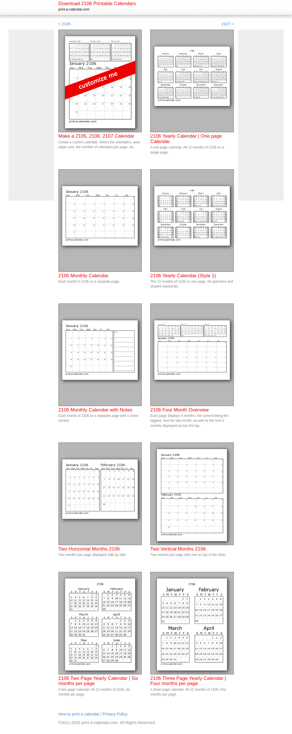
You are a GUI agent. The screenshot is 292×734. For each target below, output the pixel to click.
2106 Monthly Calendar (83, 275)
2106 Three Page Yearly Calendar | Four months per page (188, 681)
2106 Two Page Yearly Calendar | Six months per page (98, 681)
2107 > (227, 24)
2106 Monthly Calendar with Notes (95, 410)
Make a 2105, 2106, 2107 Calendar (96, 136)
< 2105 (64, 24)
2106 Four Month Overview (179, 410)
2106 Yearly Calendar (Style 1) (183, 275)
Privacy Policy (115, 714)
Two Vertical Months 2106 (178, 549)
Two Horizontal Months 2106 (89, 549)
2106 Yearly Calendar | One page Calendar (186, 138)
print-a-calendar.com (74, 9)
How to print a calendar (79, 714)
